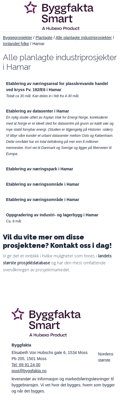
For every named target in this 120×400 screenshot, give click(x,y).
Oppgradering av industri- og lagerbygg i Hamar (52, 215)
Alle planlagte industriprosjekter (84, 37)
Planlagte (44, 37)
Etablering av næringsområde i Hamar (42, 184)
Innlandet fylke (16, 43)
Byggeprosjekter (17, 37)
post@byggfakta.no (29, 370)
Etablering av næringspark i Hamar (39, 169)
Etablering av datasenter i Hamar (37, 111)
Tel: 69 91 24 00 (26, 364)
